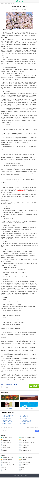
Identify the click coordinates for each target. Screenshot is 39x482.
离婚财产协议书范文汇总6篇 (7, 457)
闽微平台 (18, 475)
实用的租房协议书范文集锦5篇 (26, 457)
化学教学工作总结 (23, 418)
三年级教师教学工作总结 (24, 415)
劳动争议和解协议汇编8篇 (7, 459)
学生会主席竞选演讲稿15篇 (26, 450)
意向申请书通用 (5, 450)
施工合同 (22, 469)
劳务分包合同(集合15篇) (6, 442)
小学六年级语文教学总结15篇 (25, 420)
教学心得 (4, 467)
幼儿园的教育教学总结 (8, 427)
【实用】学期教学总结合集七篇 (8, 464)
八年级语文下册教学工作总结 (7, 416)
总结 (9, 3)
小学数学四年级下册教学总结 (32, 427)
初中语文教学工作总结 (24, 416)
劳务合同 (4, 469)
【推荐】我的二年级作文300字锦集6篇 (28, 437)
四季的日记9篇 (23, 459)
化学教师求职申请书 (6, 440)
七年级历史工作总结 (24, 464)
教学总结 (12, 3)
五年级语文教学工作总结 (6, 420)
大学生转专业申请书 (6, 447)
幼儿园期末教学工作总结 (24, 423)
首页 (6, 3)
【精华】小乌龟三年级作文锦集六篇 (27, 442)
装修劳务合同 (23, 440)
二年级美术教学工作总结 (6, 423)
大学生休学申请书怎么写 (7, 437)
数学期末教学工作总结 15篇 (7, 421)
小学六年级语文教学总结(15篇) (7, 415)
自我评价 (22, 467)
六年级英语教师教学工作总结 (25, 421)
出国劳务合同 (4, 445)
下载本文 (25, 9)
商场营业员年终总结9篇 (25, 445)
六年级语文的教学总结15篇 (7, 418)
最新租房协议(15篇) (6, 462)
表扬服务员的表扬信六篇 (25, 462)
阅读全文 (22, 9)
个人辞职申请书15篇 (24, 447)
